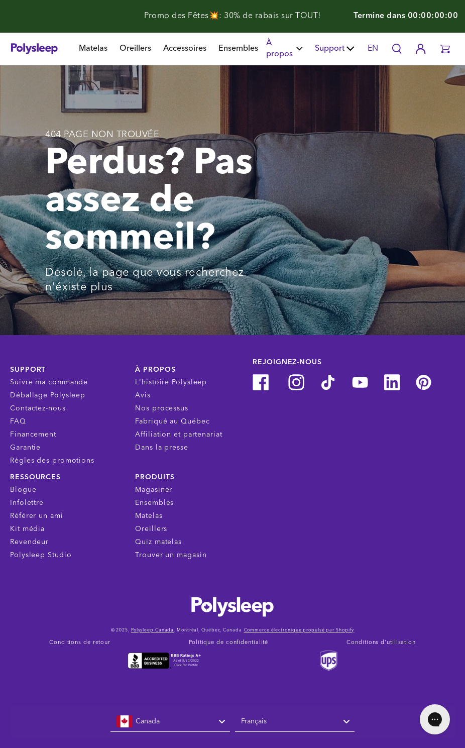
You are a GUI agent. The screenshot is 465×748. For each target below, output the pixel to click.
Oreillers (135, 49)
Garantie (25, 447)
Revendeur (29, 542)
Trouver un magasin (170, 555)
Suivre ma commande (49, 382)
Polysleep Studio (40, 555)
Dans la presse (161, 447)
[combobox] (170, 722)
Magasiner (153, 489)
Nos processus (161, 408)
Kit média (27, 528)
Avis (143, 395)
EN (373, 49)
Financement (33, 434)
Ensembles (238, 49)
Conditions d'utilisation (381, 643)
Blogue (23, 489)
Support (335, 49)
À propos (284, 48)
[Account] (421, 49)
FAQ (18, 421)
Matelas (93, 49)
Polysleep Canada (152, 630)
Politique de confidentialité (228, 643)
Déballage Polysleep (47, 395)
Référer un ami (36, 515)
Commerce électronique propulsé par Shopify (299, 630)
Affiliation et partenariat (178, 434)
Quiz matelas (158, 542)
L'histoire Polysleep (171, 382)
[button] (445, 49)
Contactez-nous (38, 408)
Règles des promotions (52, 460)
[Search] (397, 49)
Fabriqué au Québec (172, 421)
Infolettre (27, 502)
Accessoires (184, 49)
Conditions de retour (79, 643)
